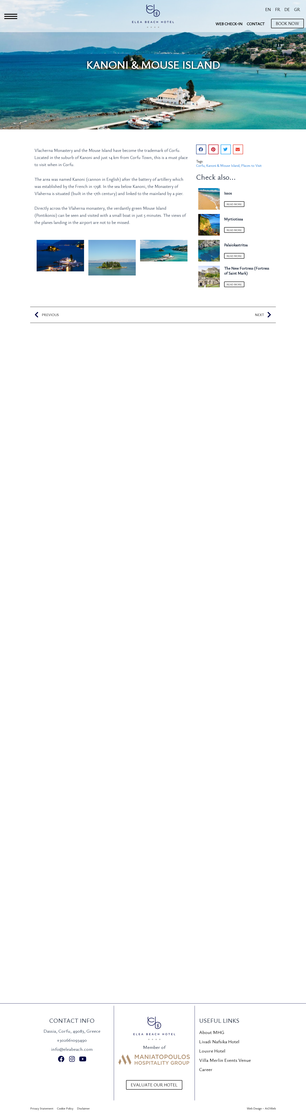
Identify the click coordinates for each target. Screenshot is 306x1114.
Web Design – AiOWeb (261, 1108)
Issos (228, 193)
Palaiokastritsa (236, 245)
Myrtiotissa (233, 219)
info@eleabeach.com (72, 1049)
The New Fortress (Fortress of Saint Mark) (246, 272)
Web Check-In (228, 23)
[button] (201, 149)
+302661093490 (72, 1040)
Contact (256, 23)
